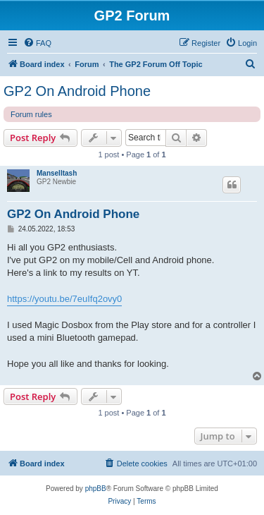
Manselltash (57, 173)
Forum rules (31, 114)
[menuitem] (37, 43)
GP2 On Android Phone (77, 91)
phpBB (95, 488)
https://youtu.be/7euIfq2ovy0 (64, 298)
